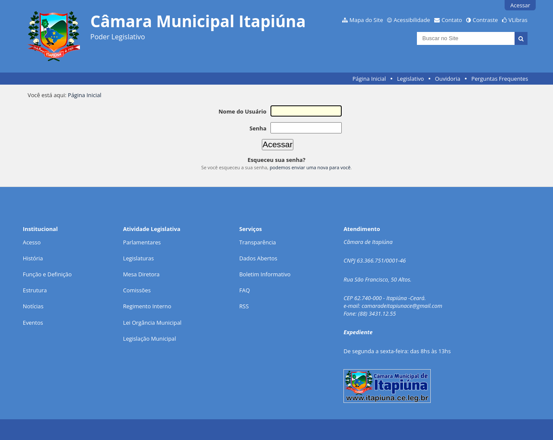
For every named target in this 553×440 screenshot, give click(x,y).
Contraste (485, 20)
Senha (257, 128)
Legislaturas (138, 258)
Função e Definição (47, 274)
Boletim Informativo (265, 274)
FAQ (244, 290)
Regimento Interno (147, 306)
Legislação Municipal (149, 338)
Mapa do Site (366, 20)
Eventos (33, 322)
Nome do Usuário (243, 111)
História (33, 258)
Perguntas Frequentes (499, 78)
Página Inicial (369, 78)
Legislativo (410, 78)
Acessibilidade (412, 20)
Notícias (33, 306)
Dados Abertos (258, 258)
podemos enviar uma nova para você (310, 167)
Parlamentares (142, 242)
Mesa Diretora (141, 274)
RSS (244, 306)
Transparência (257, 242)
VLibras (518, 20)
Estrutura (35, 290)
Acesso (32, 242)
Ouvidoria (448, 78)
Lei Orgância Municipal (152, 322)
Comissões (137, 290)
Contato (452, 20)
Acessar (520, 5)
